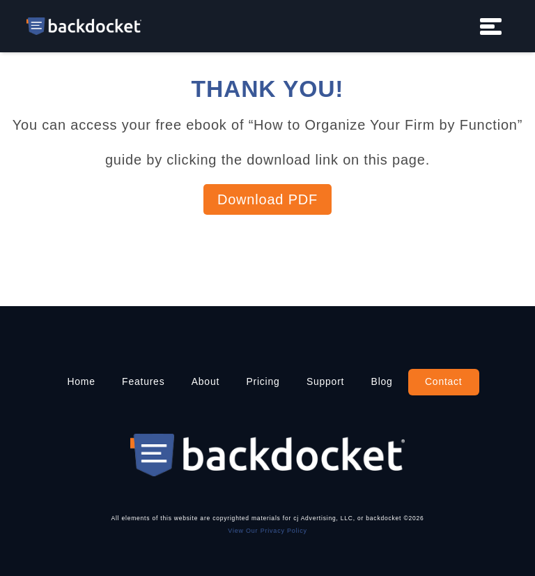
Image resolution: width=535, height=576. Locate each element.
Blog (382, 381)
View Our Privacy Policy (267, 530)
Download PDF (267, 199)
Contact (444, 381)
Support (325, 381)
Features (143, 381)
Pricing (262, 381)
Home (81, 381)
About (205, 381)
